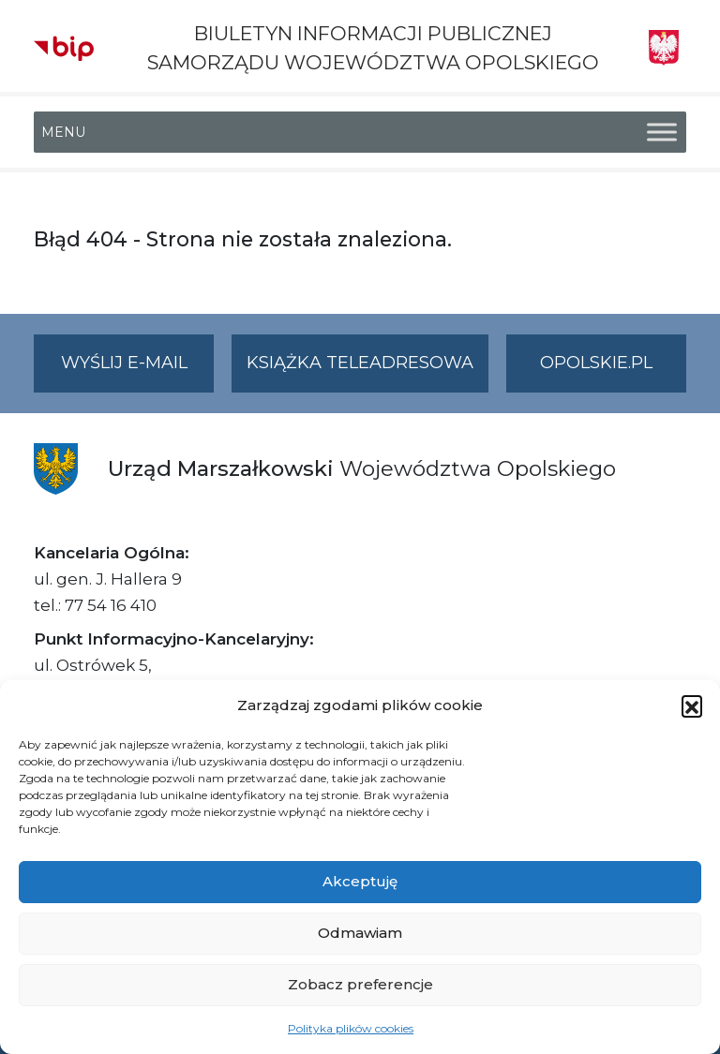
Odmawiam (360, 933)
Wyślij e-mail (138, 371)
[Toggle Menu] (662, 132)
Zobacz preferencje (360, 984)
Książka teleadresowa (360, 362)
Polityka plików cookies (350, 1028)
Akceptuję (360, 881)
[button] (691, 705)
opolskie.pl (596, 362)
